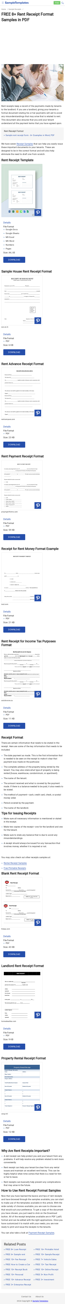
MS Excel (10, 237)
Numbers (10, 245)
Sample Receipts (14, 9)
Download (14, 260)
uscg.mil (4, 1114)
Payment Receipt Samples (41, 1233)
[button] (62, 2)
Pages (8, 249)
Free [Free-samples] (57, 3)
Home (3, 9)
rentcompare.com (8, 419)
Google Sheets (12, 233)
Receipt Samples (25, 144)
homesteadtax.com (8, 1021)
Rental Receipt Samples (15, 863)
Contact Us (26, 1297)
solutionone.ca (7, 700)
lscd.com (4, 604)
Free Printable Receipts (15, 868)
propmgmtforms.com (9, 512)
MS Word (10, 241)
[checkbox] (3, 2)
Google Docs (12, 229)
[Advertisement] (32, 43)
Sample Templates (40, 1301)
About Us (40, 1297)
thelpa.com (5, 929)
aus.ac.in (4, 327)
